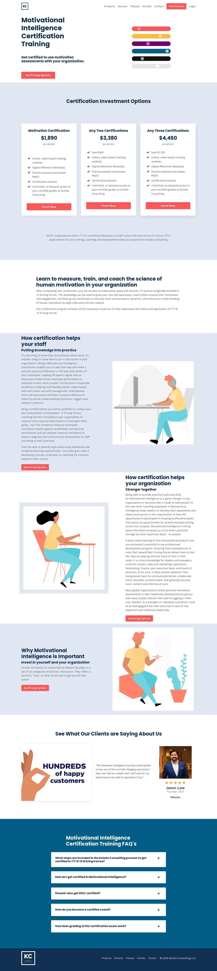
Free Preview (176, 6)
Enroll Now (49, 207)
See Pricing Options (38, 75)
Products (109, 6)
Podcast (135, 6)
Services (122, 6)
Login (192, 6)
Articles (147, 6)
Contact (159, 6)
